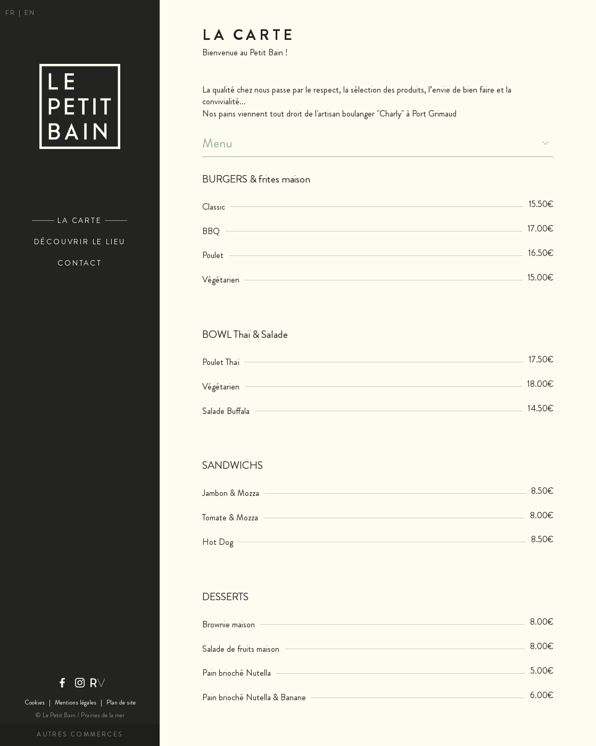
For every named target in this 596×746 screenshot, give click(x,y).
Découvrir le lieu (80, 242)
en (30, 13)
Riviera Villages (97, 683)
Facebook (62, 683)
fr (12, 13)
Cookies (34, 702)
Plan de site (121, 702)
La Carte (79, 220)
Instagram (80, 683)
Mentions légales (75, 702)
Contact (79, 263)
